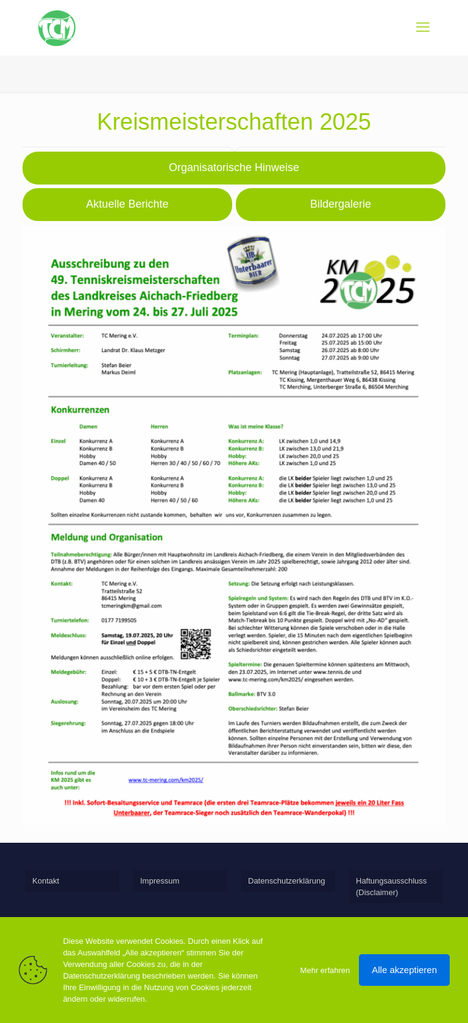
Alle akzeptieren (404, 970)
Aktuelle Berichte (127, 204)
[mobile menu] (423, 27)
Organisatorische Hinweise (234, 167)
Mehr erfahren (325, 970)
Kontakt (45, 880)
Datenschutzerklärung (286, 880)
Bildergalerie (340, 204)
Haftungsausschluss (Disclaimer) (391, 886)
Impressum (159, 880)
